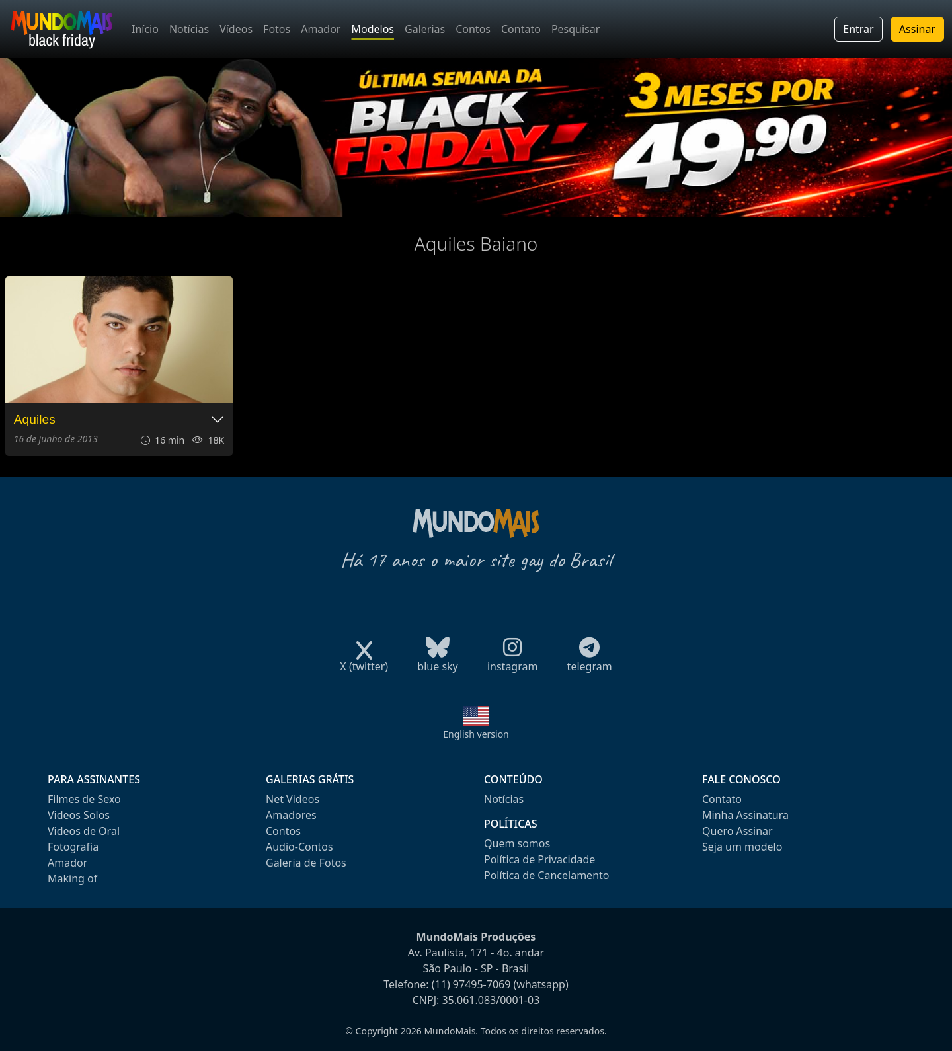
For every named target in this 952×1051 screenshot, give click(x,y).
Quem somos (517, 843)
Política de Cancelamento (546, 875)
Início (145, 29)
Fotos (276, 29)
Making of (72, 878)
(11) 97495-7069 (471, 984)
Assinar (917, 29)
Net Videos (292, 799)
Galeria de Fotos (306, 862)
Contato (521, 29)
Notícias (189, 29)
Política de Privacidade (539, 859)
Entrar (858, 29)
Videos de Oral (84, 831)
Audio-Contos (299, 846)
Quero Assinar (737, 831)
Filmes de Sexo (84, 799)
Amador (320, 29)
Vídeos (236, 29)
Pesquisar (575, 29)
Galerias (425, 29)
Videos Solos (79, 815)
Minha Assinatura (745, 815)
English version (476, 734)
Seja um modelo (742, 846)
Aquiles (35, 419)
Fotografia (73, 846)
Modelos (372, 29)
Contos (473, 29)
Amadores (291, 815)
